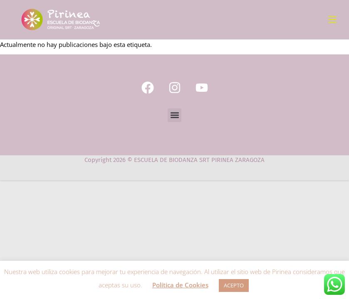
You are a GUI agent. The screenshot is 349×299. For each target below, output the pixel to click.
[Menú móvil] (332, 19)
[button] (174, 115)
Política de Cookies (180, 285)
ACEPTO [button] (234, 285)
